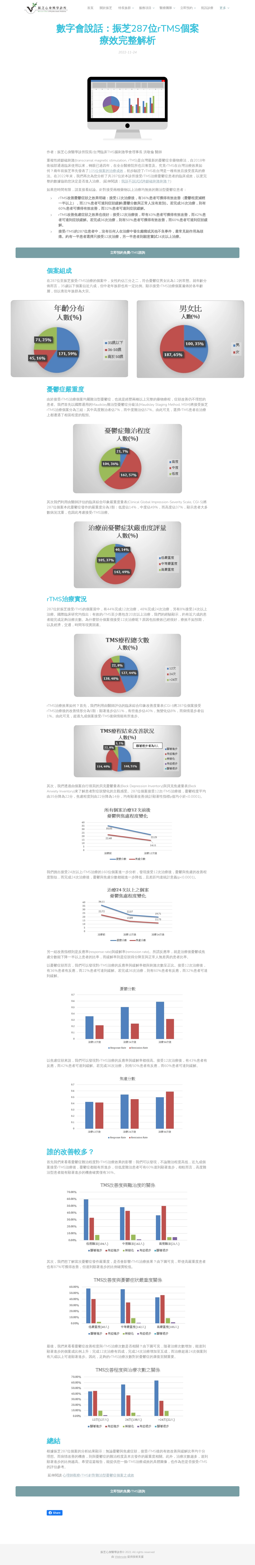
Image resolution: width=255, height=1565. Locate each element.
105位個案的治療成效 (106, 170)
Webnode (121, 1557)
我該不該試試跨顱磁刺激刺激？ (145, 181)
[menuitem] (87, 8)
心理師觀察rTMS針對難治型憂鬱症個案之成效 (98, 1475)
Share (55, 1512)
